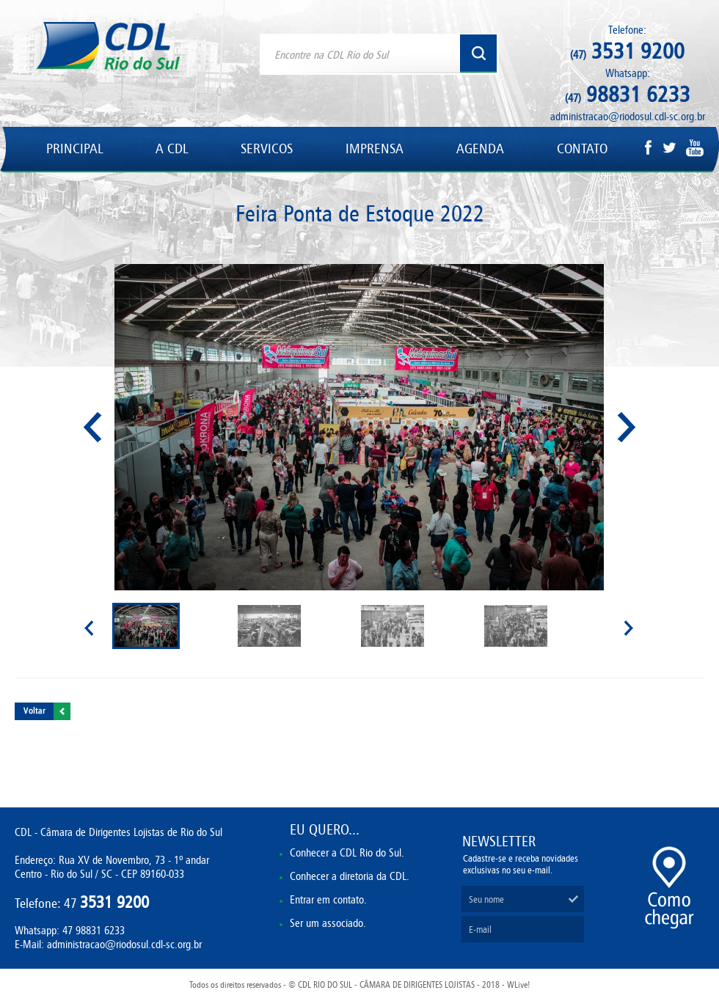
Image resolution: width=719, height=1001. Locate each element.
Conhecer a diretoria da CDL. (349, 876)
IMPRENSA (375, 148)
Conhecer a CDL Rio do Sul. (347, 852)
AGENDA (480, 148)
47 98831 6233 (93, 930)
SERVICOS (267, 148)
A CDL (172, 148)
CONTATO (582, 148)
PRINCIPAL (74, 148)
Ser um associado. (328, 923)
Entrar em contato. (328, 899)
